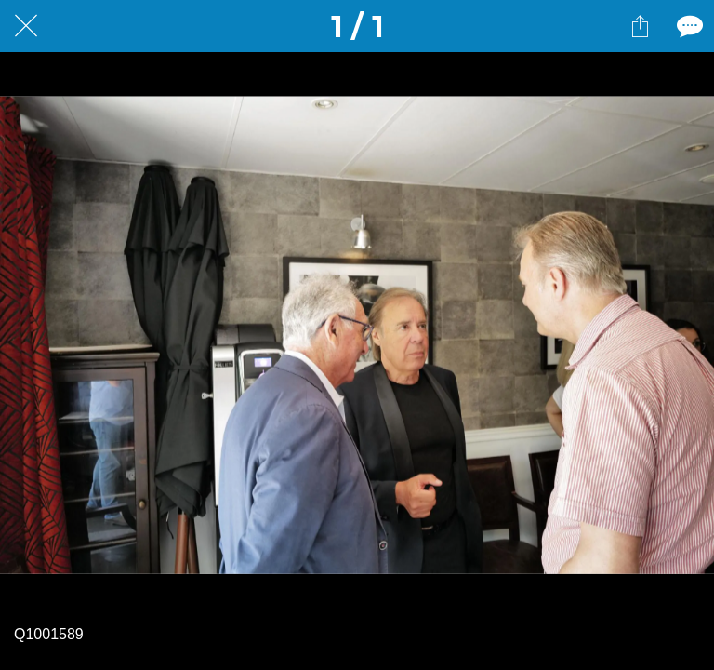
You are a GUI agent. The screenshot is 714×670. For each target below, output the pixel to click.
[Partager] (639, 26)
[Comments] (688, 26)
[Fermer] (26, 26)
